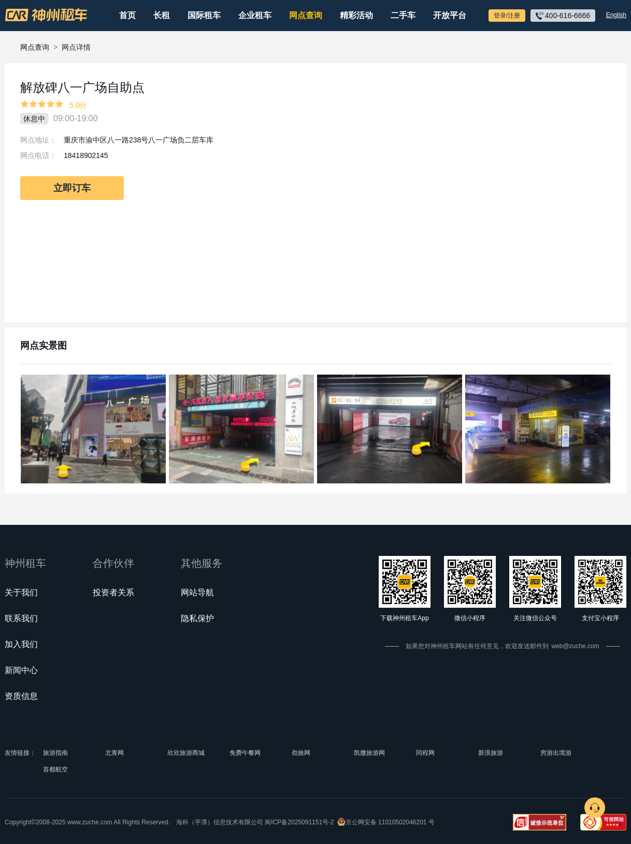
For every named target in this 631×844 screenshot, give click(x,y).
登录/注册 (507, 15)
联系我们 (21, 618)
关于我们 (21, 592)
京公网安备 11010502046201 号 (390, 822)
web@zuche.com (575, 646)
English (616, 15)
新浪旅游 (490, 752)
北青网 (114, 752)
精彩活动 (356, 15)
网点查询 (305, 15)
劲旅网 (301, 752)
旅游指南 (55, 752)
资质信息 (21, 696)
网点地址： (38, 140)
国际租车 (204, 15)
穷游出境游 (555, 752)
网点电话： (38, 155)
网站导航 (197, 592)
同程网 (425, 752)
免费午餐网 (245, 752)
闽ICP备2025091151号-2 (299, 822)
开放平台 (449, 15)
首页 (127, 15)
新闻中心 (21, 670)
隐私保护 (197, 618)
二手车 (403, 15)
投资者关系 (113, 592)
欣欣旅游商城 (186, 752)
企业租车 (254, 15)
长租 (161, 15)
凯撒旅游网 (369, 752)
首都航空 (55, 769)
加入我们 (21, 644)
